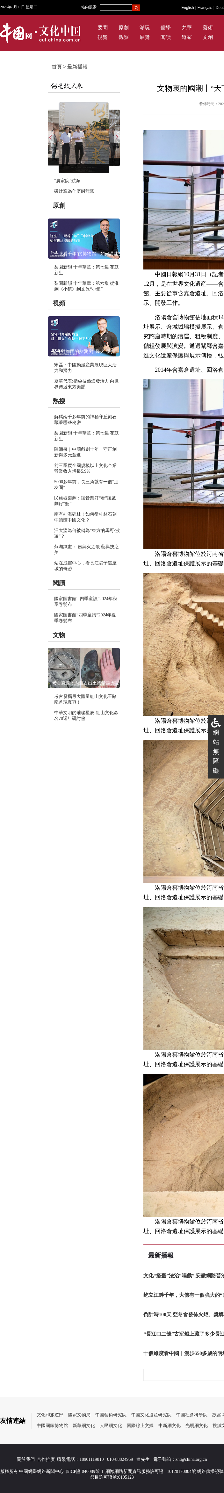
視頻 (59, 303)
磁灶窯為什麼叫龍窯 (74, 191)
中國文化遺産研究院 (151, 1414)
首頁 (57, 66)
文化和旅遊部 (50, 1414)
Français (205, 7)
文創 (208, 37)
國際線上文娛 (140, 1425)
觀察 (124, 37)
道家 (187, 37)
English (187, 7)
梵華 (187, 27)
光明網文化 (196, 1425)
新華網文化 (84, 1425)
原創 (124, 27)
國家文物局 (79, 1414)
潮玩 (145, 27)
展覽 (145, 37)
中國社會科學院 (191, 1414)
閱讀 (166, 37)
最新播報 (77, 66)
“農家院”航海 (67, 180)
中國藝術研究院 (110, 1414)
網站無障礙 (216, 751)
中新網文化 (169, 1425)
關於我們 (26, 1459)
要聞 (103, 27)
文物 (59, 634)
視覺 (103, 37)
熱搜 (59, 401)
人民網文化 (111, 1425)
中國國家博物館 (52, 1425)
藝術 (208, 27)
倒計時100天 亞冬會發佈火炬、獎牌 (183, 1314)
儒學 (166, 27)
